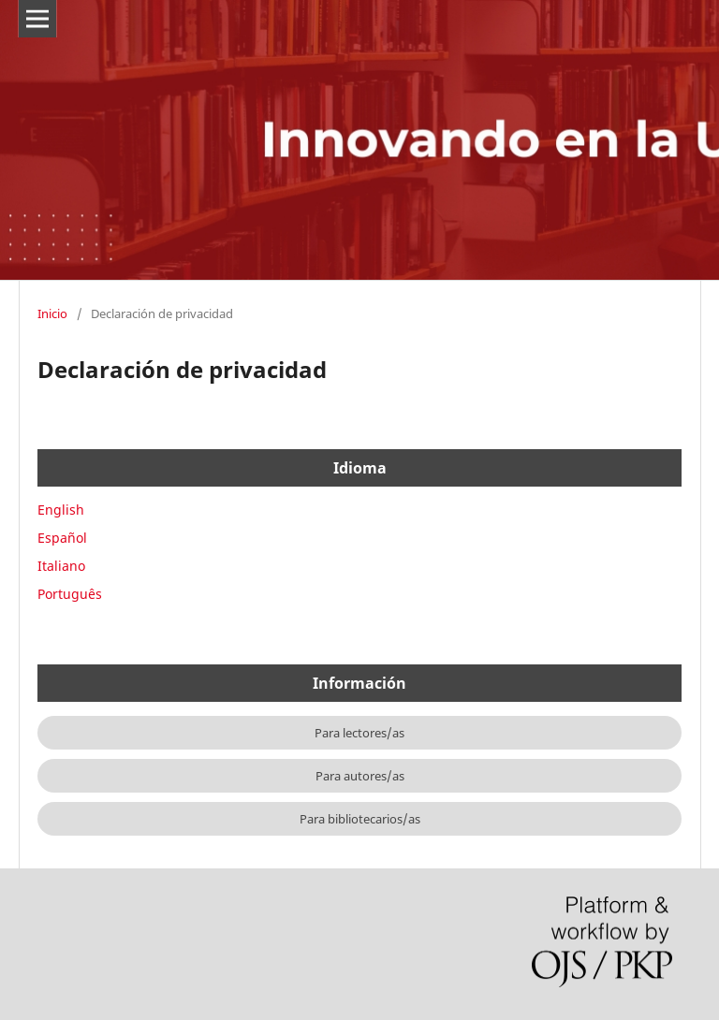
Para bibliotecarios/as (360, 818)
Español (62, 537)
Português (69, 594)
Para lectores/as (359, 732)
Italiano (61, 566)
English (60, 509)
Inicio (52, 313)
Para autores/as (359, 775)
